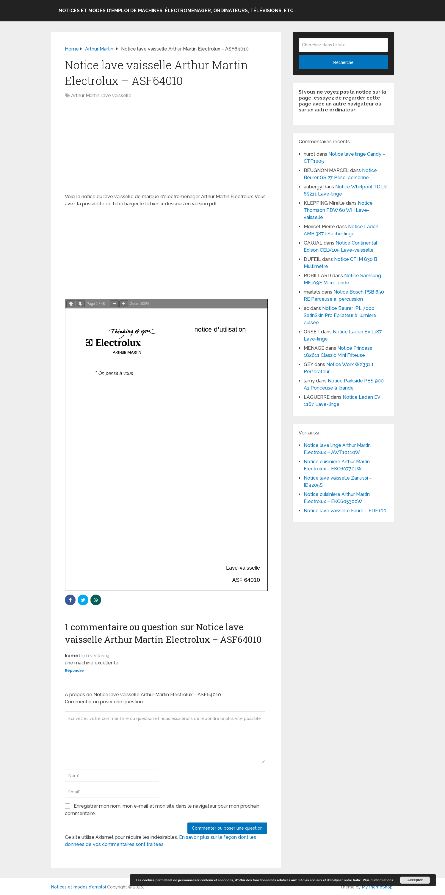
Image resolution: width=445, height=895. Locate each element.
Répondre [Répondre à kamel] (74, 671)
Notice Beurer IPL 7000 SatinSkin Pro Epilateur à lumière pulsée (340, 315)
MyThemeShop (377, 887)
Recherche (343, 62)
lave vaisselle (116, 95)
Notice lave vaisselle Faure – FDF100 (345, 510)
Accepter (414, 880)
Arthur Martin (85, 95)
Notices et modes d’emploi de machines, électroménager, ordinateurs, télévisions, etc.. (177, 10)
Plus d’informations (378, 880)
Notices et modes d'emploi (78, 887)
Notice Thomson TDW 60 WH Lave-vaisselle (338, 210)
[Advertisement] (166, 149)
